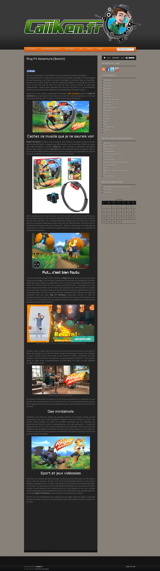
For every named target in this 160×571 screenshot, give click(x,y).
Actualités (107, 83)
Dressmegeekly (109, 151)
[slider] (115, 57)
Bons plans (108, 88)
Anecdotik (107, 143)
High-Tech (107, 97)
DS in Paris (108, 190)
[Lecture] (105, 58)
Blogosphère (108, 86)
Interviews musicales (51, 49)
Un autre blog (109, 176)
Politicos (107, 116)
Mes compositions (110, 108)
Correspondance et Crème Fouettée (117, 187)
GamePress (45, 569)
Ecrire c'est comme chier (113, 154)
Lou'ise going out (110, 165)
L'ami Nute (107, 105)
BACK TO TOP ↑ (131, 566)
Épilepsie (107, 94)
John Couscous (109, 160)
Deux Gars (107, 149)
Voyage (106, 130)
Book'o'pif (107, 91)
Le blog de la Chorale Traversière (116, 162)
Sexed (106, 124)
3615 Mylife (108, 80)
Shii (105, 173)
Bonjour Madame (110, 146)
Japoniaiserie (108, 102)
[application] (119, 58)
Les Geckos (108, 192)
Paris (100, 49)
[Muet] (127, 58)
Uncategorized (109, 127)
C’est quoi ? (31, 49)
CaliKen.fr (39, 566)
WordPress (38, 569)
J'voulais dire (108, 157)
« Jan (104, 226)
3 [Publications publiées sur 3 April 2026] (123, 206)
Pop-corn (107, 119)
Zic (81, 49)
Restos (106, 121)
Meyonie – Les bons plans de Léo (116, 171)
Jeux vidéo (69, 49)
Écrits (90, 49)
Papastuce (108, 110)
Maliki (106, 168)
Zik (105, 132)
